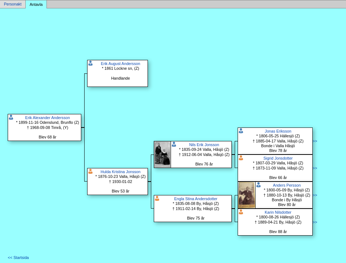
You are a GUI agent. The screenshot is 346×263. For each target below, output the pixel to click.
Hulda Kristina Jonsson (121, 171)
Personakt (13, 4)
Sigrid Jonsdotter (278, 158)
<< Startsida (18, 257)
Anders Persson (287, 185)
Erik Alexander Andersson (47, 117)
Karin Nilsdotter (278, 212)
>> (315, 141)
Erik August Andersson (120, 63)
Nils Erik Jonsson (204, 144)
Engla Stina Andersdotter (195, 199)
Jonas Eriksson (278, 131)
